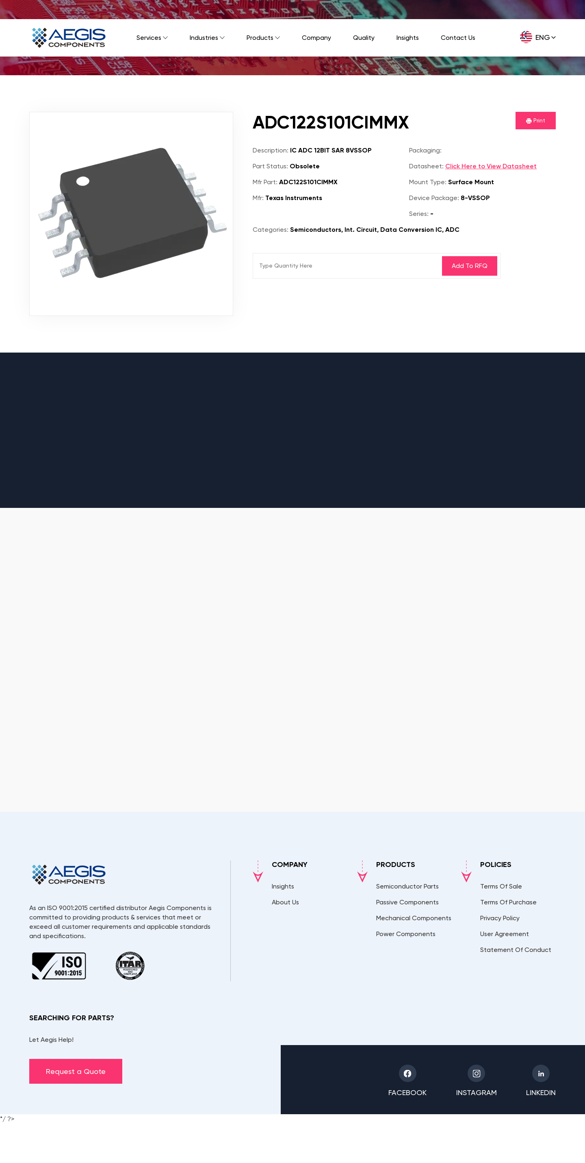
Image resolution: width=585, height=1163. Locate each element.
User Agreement (504, 934)
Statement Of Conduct (515, 950)
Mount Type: (427, 182)
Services (148, 37)
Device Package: (434, 198)
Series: (419, 214)
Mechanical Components (413, 918)
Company (316, 37)
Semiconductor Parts (407, 886)
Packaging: (425, 150)
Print (535, 120)
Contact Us (458, 37)
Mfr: (258, 198)
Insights (407, 37)
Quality (364, 37)
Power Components (406, 934)
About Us (285, 902)
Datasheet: (426, 166)
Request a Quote (76, 1071)
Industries (204, 37)
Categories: (270, 229)
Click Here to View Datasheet (491, 166)
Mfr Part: (265, 182)
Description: (270, 150)
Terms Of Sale (501, 886)
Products (260, 37)
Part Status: (270, 166)
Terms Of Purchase (508, 902)
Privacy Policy (500, 918)
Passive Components (407, 902)
